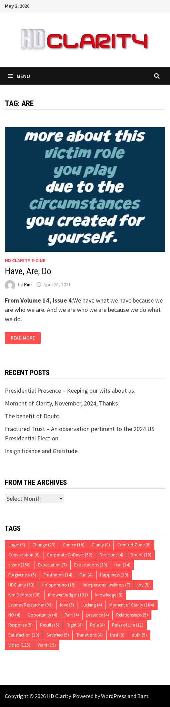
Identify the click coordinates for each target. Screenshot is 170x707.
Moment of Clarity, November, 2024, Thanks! (62, 403)
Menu (19, 76)
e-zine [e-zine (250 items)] (19, 565)
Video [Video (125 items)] (19, 645)
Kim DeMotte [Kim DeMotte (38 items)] (24, 595)
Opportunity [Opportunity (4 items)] (42, 615)
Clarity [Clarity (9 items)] (101, 545)
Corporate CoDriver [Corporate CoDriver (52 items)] (69, 555)
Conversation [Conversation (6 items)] (24, 555)
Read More (22, 338)
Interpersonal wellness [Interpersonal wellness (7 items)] (106, 585)
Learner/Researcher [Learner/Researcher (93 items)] (30, 605)
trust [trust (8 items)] (117, 635)
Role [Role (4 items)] (97, 625)
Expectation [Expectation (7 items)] (52, 565)
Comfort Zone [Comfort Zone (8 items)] (134, 545)
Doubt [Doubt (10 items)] (141, 555)
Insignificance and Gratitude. (42, 451)
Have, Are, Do (28, 271)
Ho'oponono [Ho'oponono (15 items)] (59, 585)
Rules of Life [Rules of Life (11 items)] (127, 625)
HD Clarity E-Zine (25, 260)
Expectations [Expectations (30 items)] (90, 565)
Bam (142, 695)
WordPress (114, 695)
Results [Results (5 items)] (49, 625)
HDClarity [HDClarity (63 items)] (21, 585)
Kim (28, 284)
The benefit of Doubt (32, 416)
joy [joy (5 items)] (144, 585)
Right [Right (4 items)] (75, 625)
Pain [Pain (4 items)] (71, 615)
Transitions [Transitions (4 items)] (89, 635)
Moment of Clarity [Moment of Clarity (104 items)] (131, 605)
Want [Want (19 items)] (47, 645)
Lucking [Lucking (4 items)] (91, 605)
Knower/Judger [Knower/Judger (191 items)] (68, 595)
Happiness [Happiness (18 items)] (114, 575)
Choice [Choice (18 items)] (73, 545)
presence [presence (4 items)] (97, 615)
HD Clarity (59, 695)
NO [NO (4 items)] (14, 615)
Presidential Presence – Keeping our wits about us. (70, 390)
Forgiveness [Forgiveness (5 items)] (22, 575)
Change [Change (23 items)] (44, 545)
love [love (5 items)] (67, 605)
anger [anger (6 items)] (16, 545)
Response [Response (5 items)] (20, 625)
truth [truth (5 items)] (139, 635)
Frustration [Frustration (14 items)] (57, 575)
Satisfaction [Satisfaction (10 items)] (23, 635)
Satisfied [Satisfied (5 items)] (58, 635)
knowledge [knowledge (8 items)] (108, 595)
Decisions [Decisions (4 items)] (111, 555)
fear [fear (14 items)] (122, 565)
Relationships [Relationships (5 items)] (132, 615)
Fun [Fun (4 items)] (86, 575)
